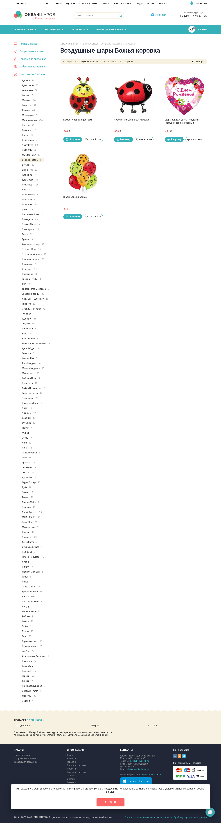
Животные (30, 90)
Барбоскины (30, 338)
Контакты (163, 3)
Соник (27, 492)
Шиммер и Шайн (32, 403)
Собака (28, 532)
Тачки (27, 234)
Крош (26, 576)
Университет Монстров (35, 289)
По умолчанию (87, 61)
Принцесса (30, 219)
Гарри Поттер (31, 482)
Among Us (29, 537)
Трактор (28, 462)
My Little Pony (31, 155)
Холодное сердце (33, 244)
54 (125, 61)
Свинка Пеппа (31, 224)
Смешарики (30, 229)
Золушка (28, 353)
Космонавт (30, 184)
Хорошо (110, 802)
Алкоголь (29, 661)
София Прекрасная (33, 388)
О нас (46, 3)
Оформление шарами (32, 51)
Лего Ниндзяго (31, 363)
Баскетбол (29, 666)
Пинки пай (29, 328)
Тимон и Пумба (31, 279)
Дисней (29, 80)
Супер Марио (31, 586)
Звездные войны (33, 294)
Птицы (27, 631)
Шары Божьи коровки (75, 197)
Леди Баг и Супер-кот (35, 299)
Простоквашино (32, 601)
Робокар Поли (31, 378)
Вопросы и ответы (122, 3)
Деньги (27, 681)
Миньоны (29, 199)
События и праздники (32, 66)
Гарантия (70, 3)
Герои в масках (32, 641)
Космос (28, 95)
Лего (26, 443)
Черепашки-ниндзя (34, 254)
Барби (27, 333)
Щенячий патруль (33, 259)
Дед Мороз (30, 179)
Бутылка (28, 423)
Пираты (28, 125)
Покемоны (29, 274)
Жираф (28, 433)
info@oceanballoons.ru (138, 769)
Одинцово (19, 3)
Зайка (27, 626)
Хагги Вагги (29, 542)
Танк (26, 457)
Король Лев (29, 358)
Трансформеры (32, 393)
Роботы (27, 616)
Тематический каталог (32, 74)
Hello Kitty (29, 150)
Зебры (27, 438)
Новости (106, 3)
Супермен (29, 269)
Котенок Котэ (30, 611)
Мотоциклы (30, 115)
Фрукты (28, 323)
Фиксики (29, 313)
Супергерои (30, 140)
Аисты (27, 408)
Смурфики (29, 264)
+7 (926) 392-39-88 (151, 774)
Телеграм (160, 14)
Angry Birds (30, 145)
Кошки (27, 621)
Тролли (27, 239)
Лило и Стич (30, 596)
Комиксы (29, 105)
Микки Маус (30, 194)
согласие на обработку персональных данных (183, 817)
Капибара (28, 552)
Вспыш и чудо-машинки (36, 343)
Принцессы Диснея (34, 686)
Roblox (27, 497)
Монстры (29, 696)
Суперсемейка (31, 452)
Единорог (29, 318)
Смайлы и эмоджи (33, 309)
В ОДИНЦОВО (34, 720)
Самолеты (29, 130)
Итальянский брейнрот (35, 656)
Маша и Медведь (33, 368)
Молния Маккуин (32, 572)
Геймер (28, 676)
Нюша (27, 581)
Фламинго (29, 467)
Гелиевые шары (90, 43)
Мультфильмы (32, 120)
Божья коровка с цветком (77, 119)
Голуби (27, 428)
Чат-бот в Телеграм (138, 781)
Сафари (27, 701)
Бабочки (28, 418)
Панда (27, 209)
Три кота (28, 304)
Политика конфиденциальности (141, 817)
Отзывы (151, 3)
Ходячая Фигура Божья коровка (131, 119)
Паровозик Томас (32, 214)
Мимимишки (31, 527)
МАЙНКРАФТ (31, 517)
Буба (26, 487)
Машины (29, 100)
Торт (26, 636)
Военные (29, 671)
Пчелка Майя (30, 502)
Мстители (29, 204)
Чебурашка (30, 398)
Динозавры (30, 85)
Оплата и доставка (88, 3)
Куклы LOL (29, 477)
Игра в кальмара (32, 547)
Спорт (27, 135)
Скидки (139, 3)
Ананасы (29, 413)
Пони (27, 447)
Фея (26, 284)
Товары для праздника (32, 59)
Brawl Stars (30, 522)
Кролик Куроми (32, 591)
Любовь (28, 110)
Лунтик (27, 562)
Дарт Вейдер (31, 348)
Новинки (58, 3)
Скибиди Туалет (32, 691)
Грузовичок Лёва (33, 557)
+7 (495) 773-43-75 (193, 16)
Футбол (28, 472)
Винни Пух (29, 170)
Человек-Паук (31, 249)
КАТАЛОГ (19, 750)
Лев (26, 189)
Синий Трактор (32, 512)
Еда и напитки (32, 646)
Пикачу (27, 567)
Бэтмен (28, 165)
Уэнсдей (28, 507)
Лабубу (28, 606)
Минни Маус (30, 373)
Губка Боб (29, 175)
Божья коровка (31, 160)
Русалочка (29, 383)
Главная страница (70, 43)
